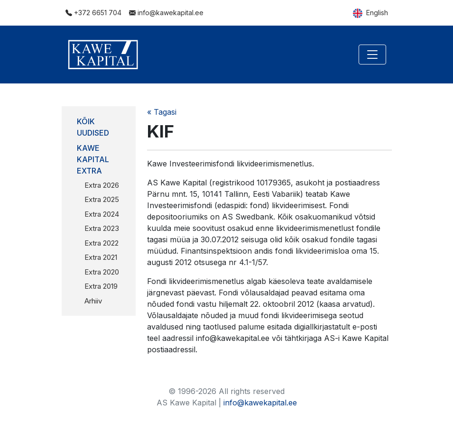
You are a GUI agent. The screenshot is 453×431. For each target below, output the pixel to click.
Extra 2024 (101, 214)
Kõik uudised (93, 127)
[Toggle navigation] (372, 54)
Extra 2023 (101, 228)
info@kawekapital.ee (166, 13)
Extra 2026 (101, 185)
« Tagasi (161, 112)
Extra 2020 (101, 271)
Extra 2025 (101, 199)
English (370, 13)
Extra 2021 (100, 257)
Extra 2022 (101, 243)
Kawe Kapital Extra (93, 159)
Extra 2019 (101, 286)
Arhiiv (93, 300)
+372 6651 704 (93, 13)
